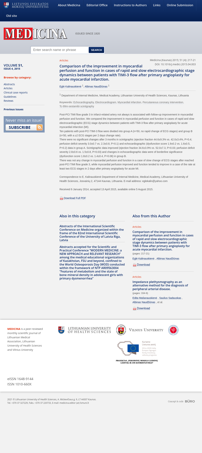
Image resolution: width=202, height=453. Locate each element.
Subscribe (20, 127)
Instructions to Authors (130, 5)
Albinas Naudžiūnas (96, 86)
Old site (11, 16)
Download (143, 264)
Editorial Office (97, 5)
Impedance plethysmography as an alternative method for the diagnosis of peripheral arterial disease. (160, 285)
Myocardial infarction (129, 102)
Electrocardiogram (105, 102)
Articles (8, 88)
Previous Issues (13, 109)
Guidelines (10, 96)
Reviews (8, 100)
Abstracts (9, 84)
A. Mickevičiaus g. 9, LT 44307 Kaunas (76, 399)
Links (156, 5)
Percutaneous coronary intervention (163, 102)
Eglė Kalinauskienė (70, 86)
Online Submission (180, 5)
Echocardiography (83, 102)
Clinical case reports (16, 92)
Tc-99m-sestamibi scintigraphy (76, 106)
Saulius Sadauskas (170, 298)
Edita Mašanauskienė (145, 298)
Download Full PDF (75, 198)
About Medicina (69, 5)
